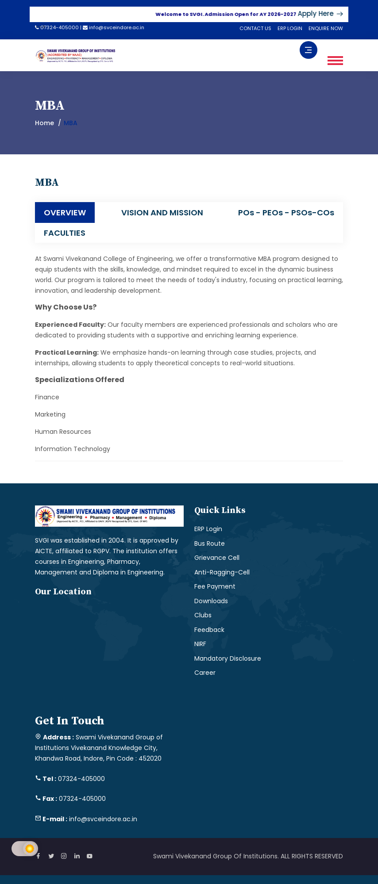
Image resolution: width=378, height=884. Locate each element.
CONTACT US (255, 28)
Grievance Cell (216, 557)
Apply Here (324, 13)
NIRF (200, 643)
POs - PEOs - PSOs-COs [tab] (286, 212)
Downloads (211, 601)
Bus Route (209, 543)
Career (205, 672)
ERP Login (208, 528)
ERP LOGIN (290, 28)
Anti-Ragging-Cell (222, 572)
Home (44, 123)
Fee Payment (214, 586)
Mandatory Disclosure (227, 658)
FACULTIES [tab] (64, 232)
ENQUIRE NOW (326, 28)
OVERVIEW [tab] (65, 212)
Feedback (209, 629)
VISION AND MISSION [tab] (162, 212)
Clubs (203, 615)
